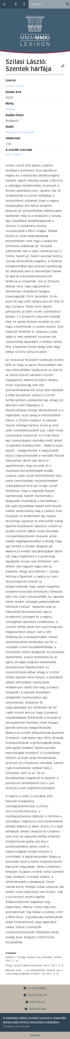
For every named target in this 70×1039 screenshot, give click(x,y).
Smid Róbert (14, 154)
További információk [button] (16, 1026)
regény (10, 109)
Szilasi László (15, 86)
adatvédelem (35, 995)
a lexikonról (35, 988)
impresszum (35, 1009)
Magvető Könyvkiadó (20, 132)
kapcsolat (35, 1002)
